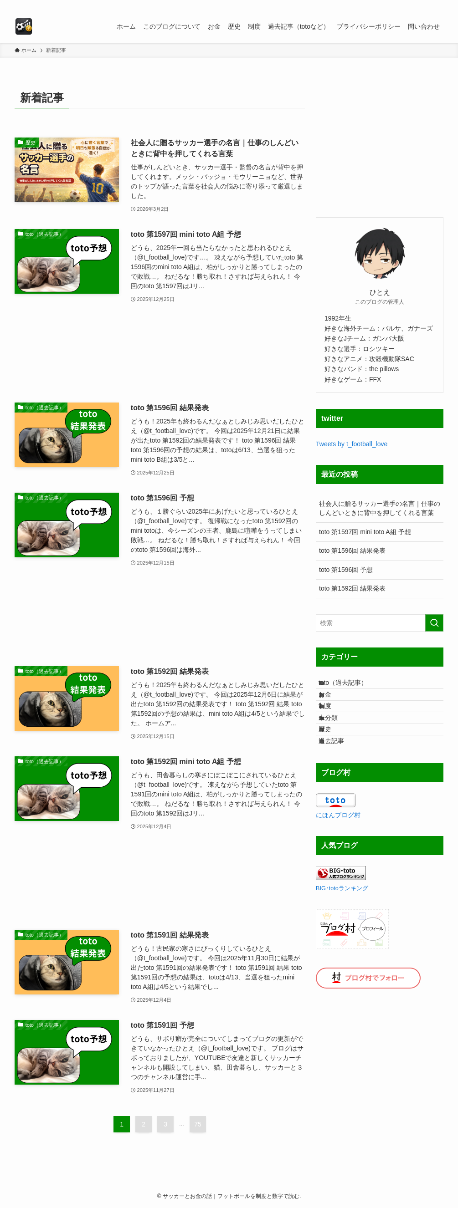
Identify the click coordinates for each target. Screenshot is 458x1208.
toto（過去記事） (351, 686)
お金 (333, 705)
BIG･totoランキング (342, 932)
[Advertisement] (160, 353)
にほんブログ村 (338, 859)
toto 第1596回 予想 (346, 569)
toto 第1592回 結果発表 (352, 588)
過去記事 (340, 781)
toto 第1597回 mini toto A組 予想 (365, 531)
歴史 (333, 762)
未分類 (336, 743)
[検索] (437, 5)
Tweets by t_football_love (351, 444)
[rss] (426, 5)
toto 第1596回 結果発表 (352, 550)
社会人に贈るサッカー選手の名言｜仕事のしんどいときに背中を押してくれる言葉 (379, 508)
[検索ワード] (379, 623)
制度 (333, 724)
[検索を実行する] (434, 623)
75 (197, 1124)
